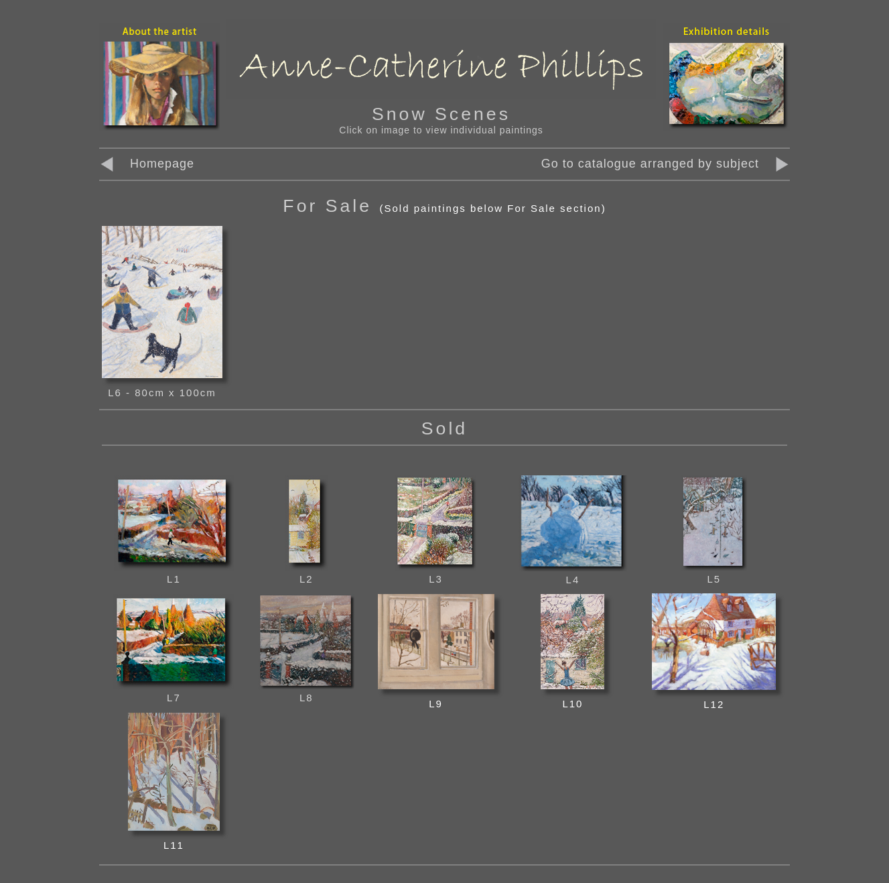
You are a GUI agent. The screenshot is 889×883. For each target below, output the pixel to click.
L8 (306, 691)
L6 (117, 392)
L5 (714, 573)
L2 (306, 573)
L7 (173, 691)
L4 (573, 573)
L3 (435, 573)
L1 (174, 573)
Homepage (146, 163)
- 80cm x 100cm (171, 392)
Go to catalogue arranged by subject (650, 163)
